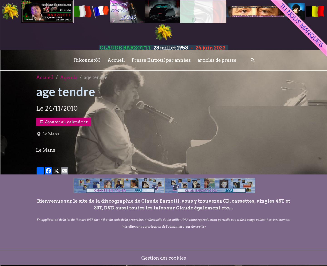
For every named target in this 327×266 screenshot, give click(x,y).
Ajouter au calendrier (64, 121)
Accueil (116, 60)
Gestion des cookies (163, 258)
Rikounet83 (87, 60)
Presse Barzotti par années (161, 60)
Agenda (68, 77)
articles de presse (217, 60)
